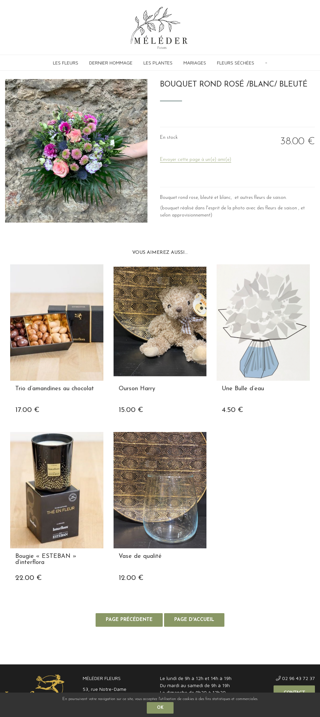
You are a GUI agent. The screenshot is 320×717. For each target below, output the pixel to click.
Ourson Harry (137, 389)
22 (28, 578)
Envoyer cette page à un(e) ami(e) (195, 159)
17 (27, 410)
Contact (294, 692)
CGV (49, 657)
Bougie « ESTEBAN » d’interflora (45, 559)
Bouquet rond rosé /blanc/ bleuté (233, 85)
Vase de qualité (140, 556)
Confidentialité (76, 657)
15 (131, 410)
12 (131, 578)
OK (160, 708)
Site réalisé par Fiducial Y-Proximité (281, 657)
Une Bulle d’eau (243, 389)
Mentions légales (21, 657)
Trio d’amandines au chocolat (54, 389)
